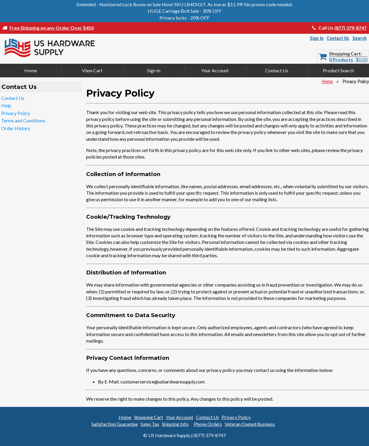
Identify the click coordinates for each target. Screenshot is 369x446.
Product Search (338, 70)
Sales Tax (150, 424)
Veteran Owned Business (250, 424)
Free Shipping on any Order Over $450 (51, 28)
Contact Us (338, 38)
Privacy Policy (15, 113)
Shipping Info (175, 424)
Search (359, 38)
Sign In (316, 38)
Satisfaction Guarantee (114, 424)
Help (6, 105)
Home (30, 70)
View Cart (92, 70)
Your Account (215, 70)
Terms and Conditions (23, 120)
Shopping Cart (345, 53)
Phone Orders (208, 424)
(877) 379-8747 (350, 28)
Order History (15, 128)
